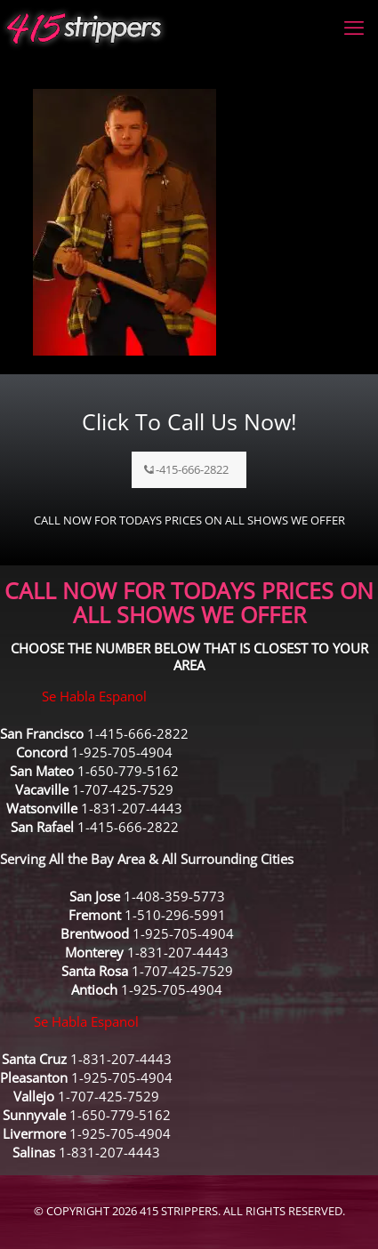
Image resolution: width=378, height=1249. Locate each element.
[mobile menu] (354, 27)
